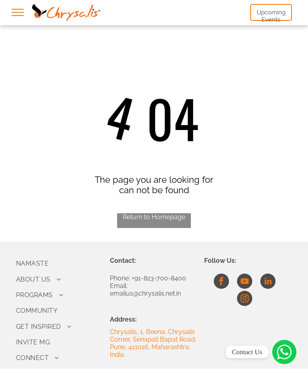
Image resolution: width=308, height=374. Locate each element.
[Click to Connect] (284, 352)
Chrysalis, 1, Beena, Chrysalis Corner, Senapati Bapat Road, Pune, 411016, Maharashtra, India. (153, 343)
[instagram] (244, 299)
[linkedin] (268, 282)
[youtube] (244, 282)
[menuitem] (60, 263)
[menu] (17, 12)
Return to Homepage (154, 217)
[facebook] (221, 282)
